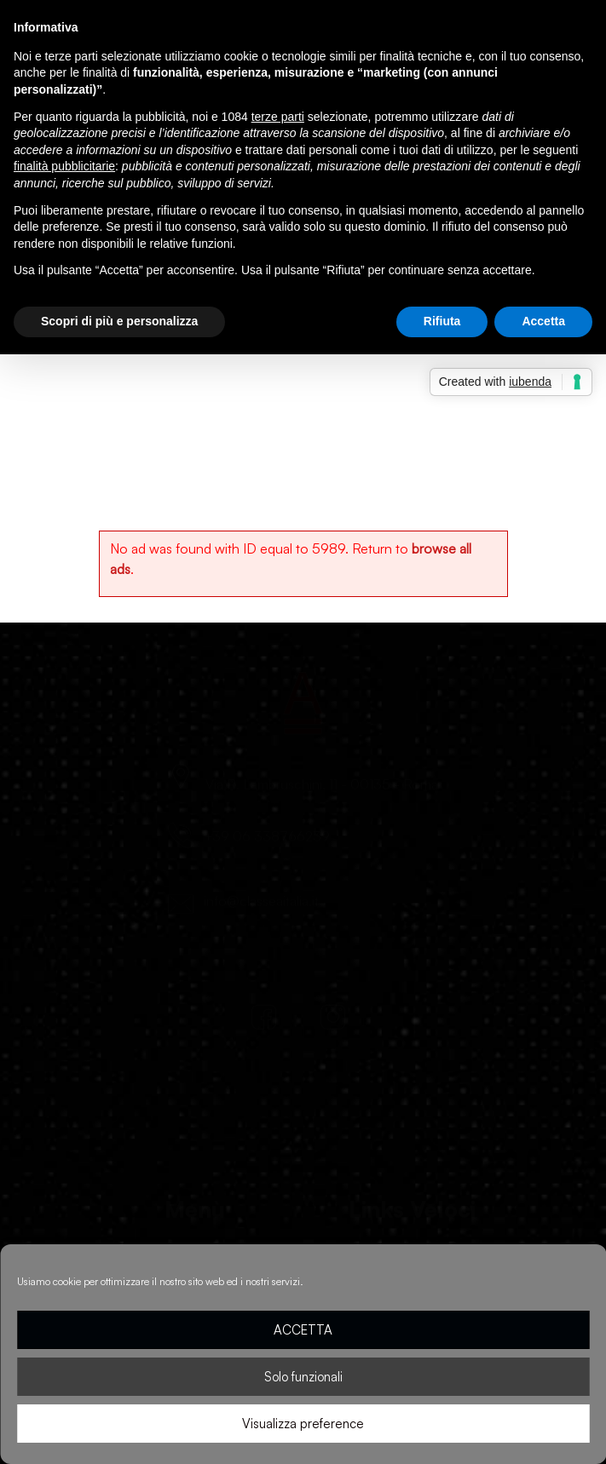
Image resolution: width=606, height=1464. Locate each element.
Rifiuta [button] (442, 321)
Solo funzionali (303, 1377)
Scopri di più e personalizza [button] (119, 321)
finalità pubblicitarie (64, 166)
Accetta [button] (543, 321)
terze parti (277, 116)
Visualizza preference (303, 1423)
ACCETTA (303, 1330)
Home (104, 383)
